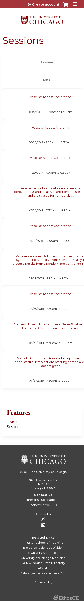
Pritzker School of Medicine (43, 542)
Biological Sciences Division (43, 547)
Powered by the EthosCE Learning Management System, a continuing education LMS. (66, 597)
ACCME (43, 568)
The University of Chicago (48, 472)
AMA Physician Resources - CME (43, 573)
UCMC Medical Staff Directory (43, 563)
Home (12, 422)
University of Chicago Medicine (43, 558)
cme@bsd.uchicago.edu (43, 499)
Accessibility (43, 582)
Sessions (14, 427)
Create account (45, 4)
